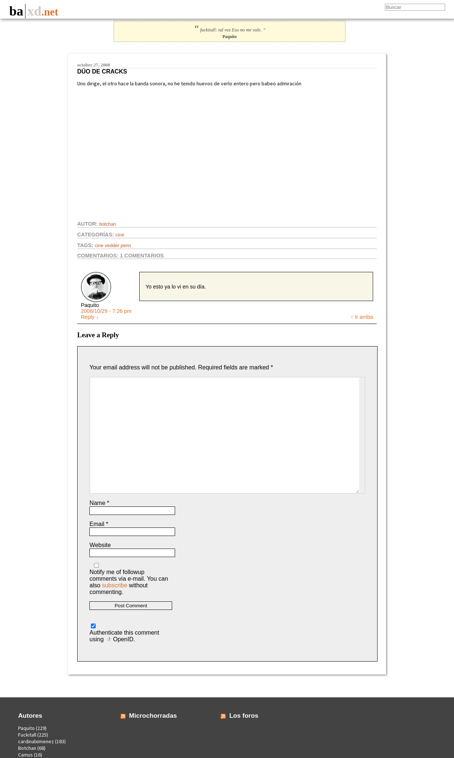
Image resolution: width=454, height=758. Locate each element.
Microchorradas (153, 715)
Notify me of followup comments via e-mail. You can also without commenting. (128, 579)
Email (98, 524)
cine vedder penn (113, 245)
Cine (120, 235)
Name (99, 503)
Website (100, 545)
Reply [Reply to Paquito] (90, 317)
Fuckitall (27, 734)
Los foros (244, 715)
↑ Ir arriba (362, 317)
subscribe (114, 585)
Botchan (107, 224)
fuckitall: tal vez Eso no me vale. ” (229, 30)
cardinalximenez (36, 741)
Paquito (26, 728)
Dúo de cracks (102, 71)
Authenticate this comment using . (124, 633)
